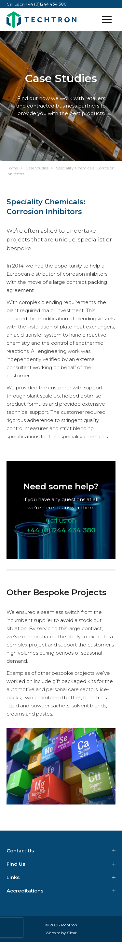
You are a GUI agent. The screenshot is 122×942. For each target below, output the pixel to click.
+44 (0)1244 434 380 (46, 4)
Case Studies (36, 168)
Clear (72, 932)
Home (12, 168)
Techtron (41, 19)
